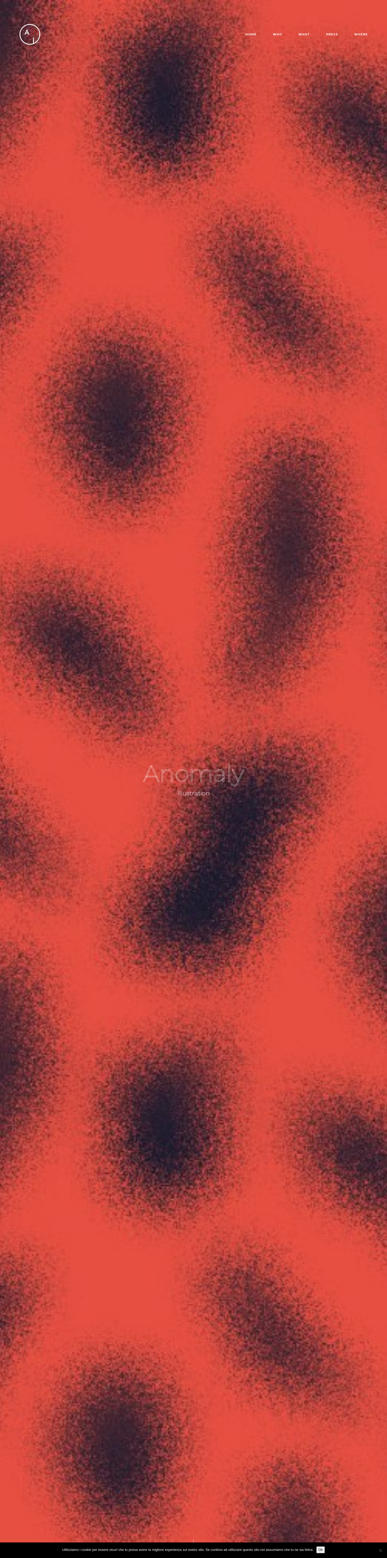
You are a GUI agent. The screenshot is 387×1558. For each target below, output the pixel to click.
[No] (380, 1550)
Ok (320, 1550)
